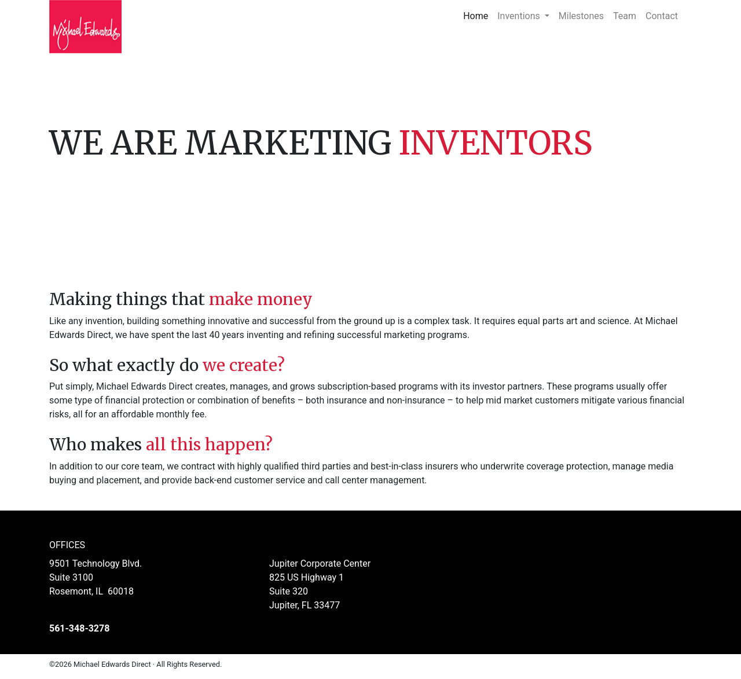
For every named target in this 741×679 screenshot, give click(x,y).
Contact (661, 15)
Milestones (581, 15)
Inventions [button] (519, 15)
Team (624, 15)
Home (478, 15)
